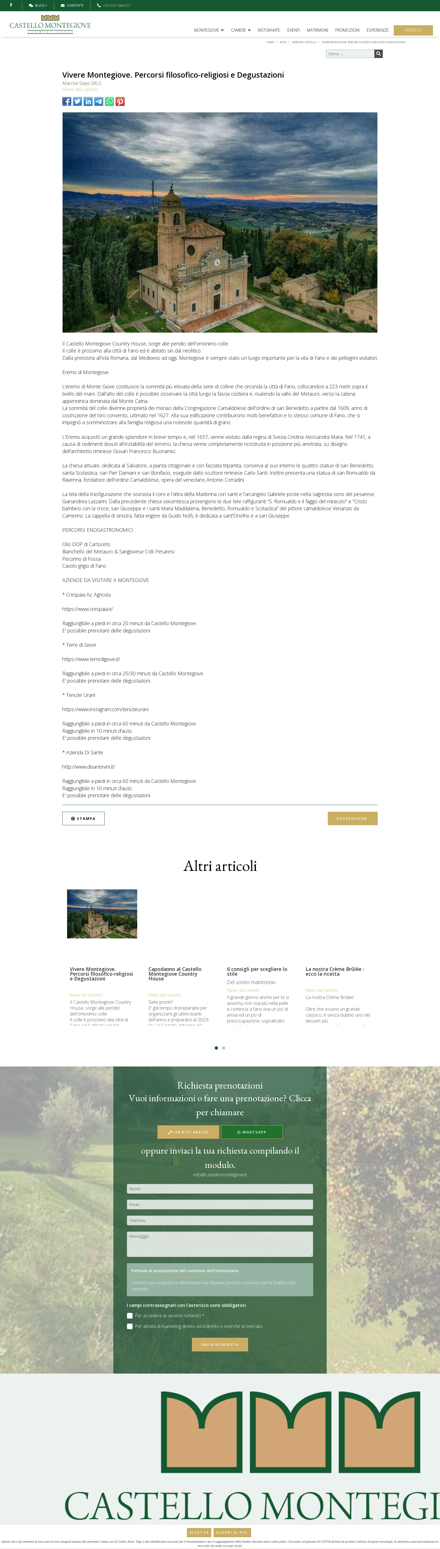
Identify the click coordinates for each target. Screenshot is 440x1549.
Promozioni (347, 30)
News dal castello (80, 89)
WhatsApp (252, 1132)
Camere (241, 30)
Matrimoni (317, 30)
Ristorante (269, 30)
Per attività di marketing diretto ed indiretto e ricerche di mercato (195, 1326)
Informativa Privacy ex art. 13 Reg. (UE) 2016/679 (175, 1276)
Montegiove (209, 30)
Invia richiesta (220, 1344)
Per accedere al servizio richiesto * (166, 1316)
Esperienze (378, 30)
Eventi (293, 30)
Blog (37, 5)
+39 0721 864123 (188, 1132)
